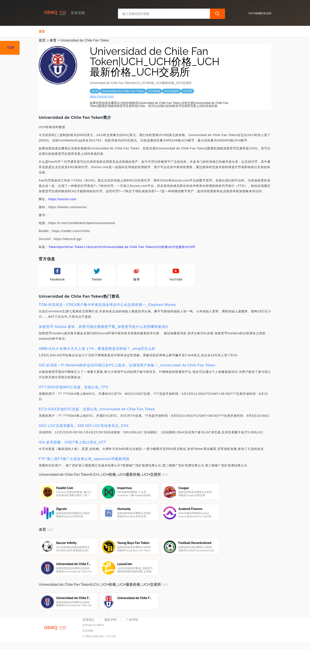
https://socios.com (102, 96)
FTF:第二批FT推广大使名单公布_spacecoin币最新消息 (84, 459)
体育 (53, 40)
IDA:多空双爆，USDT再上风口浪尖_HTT (72, 442)
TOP (10, 48)
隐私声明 (110, 625)
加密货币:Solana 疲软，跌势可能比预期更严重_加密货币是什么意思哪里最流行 (104, 326)
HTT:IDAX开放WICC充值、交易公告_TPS (73, 387)
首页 (42, 31)
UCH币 (190, 247)
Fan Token (76, 247)
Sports (62, 247)
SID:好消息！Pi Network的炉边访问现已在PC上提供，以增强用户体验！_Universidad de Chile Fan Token (127, 365)
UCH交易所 (176, 247)
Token (52, 247)
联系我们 (89, 625)
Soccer (92, 247)
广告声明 (132, 625)
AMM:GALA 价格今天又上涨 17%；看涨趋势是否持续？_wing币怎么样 (97, 348)
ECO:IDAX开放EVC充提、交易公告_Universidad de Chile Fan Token (97, 409)
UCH (101, 247)
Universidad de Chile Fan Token (129, 247)
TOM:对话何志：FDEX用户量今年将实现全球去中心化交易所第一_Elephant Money (107, 305)
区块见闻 (111, 642)
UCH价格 (161, 247)
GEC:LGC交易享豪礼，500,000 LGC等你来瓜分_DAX (84, 426)
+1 (85, 247)
